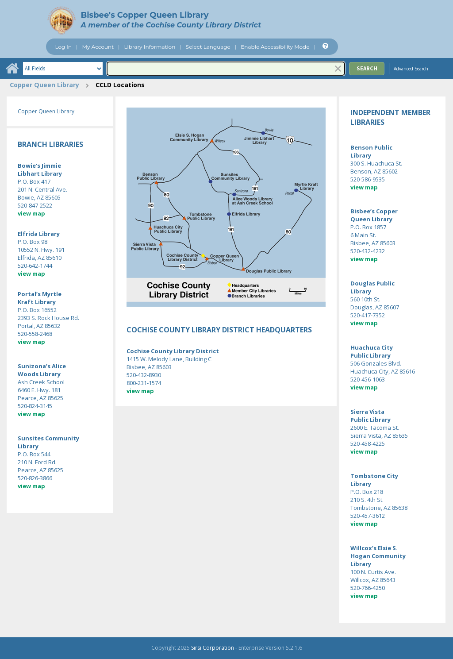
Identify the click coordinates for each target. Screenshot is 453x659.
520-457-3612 (367, 516)
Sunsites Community (48, 438)
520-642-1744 (35, 266)
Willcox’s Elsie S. (374, 548)
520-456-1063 (367, 379)
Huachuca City (371, 347)
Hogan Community (378, 556)
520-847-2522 (35, 205)
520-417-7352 (367, 315)
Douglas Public (372, 283)
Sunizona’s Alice (42, 366)
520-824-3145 (35, 406)
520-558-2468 (35, 334)
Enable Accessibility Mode (275, 46)
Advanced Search (411, 69)
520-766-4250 (367, 588)
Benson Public (371, 147)
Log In (63, 46)
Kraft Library (37, 302)
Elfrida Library (39, 234)
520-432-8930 (144, 375)
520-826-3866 (35, 478)
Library (28, 446)
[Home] (12, 69)
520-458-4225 (367, 443)
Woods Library (39, 374)
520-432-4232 (367, 251)
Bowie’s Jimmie (39, 166)
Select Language (208, 46)
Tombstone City (374, 476)
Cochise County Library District (173, 351)
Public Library (370, 355)
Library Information (150, 46)
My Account (98, 46)
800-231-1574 (144, 383)
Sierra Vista (367, 412)
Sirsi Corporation (212, 647)
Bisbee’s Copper (374, 211)
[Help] (324, 46)
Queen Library (371, 219)
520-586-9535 (367, 179)
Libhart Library (40, 173)
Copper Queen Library (44, 85)
